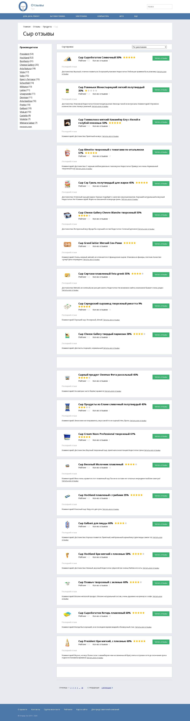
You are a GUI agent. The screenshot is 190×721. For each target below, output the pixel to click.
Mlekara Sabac (27, 122)
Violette (23, 119)
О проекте (22, 709)
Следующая (106, 688)
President (24, 54)
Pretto (23, 104)
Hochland (24, 57)
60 (82, 688)
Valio (22, 75)
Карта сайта (81, 709)
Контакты (35, 709)
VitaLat (23, 111)
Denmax (24, 97)
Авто (121, 16)
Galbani (23, 108)
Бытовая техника (57, 16)
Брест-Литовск (27, 79)
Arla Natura (25, 68)
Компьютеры (103, 16)
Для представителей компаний (105, 709)
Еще (136, 16)
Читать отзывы (161, 58)
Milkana (24, 86)
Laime (23, 90)
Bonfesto (24, 61)
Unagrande (25, 93)
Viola (22, 72)
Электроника (81, 16)
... (79, 688)
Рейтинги (68, 709)
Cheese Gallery (27, 64)
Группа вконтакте (52, 709)
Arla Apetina (26, 101)
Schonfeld (25, 82)
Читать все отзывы (100, 106)
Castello (24, 115)
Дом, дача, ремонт (31, 16)
